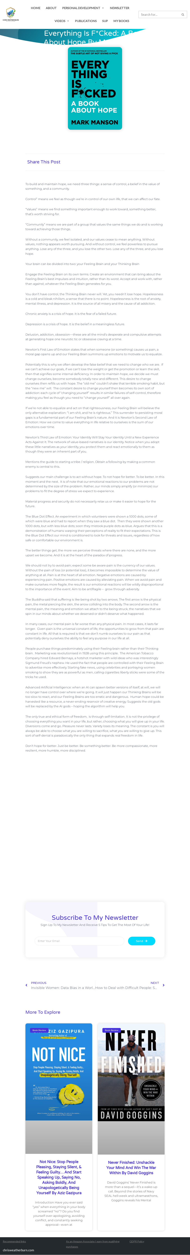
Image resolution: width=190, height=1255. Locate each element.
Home (35, 8)
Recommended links (14, 1241)
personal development (83, 8)
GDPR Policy (137, 1241)
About (51, 8)
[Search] (183, 14)
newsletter (119, 8)
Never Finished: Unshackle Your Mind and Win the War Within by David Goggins (131, 1168)
